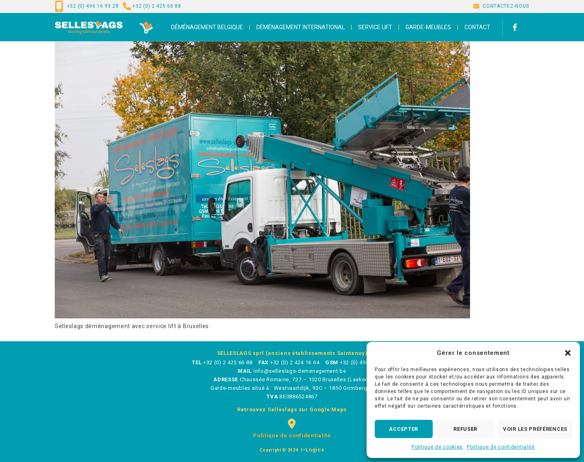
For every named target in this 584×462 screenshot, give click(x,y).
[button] (568, 353)
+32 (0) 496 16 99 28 (93, 6)
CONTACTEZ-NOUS (506, 6)
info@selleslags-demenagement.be (299, 371)
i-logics (311, 450)
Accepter (403, 429)
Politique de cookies (437, 447)
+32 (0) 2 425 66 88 (156, 6)
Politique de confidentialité (501, 447)
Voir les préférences (535, 429)
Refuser (465, 429)
